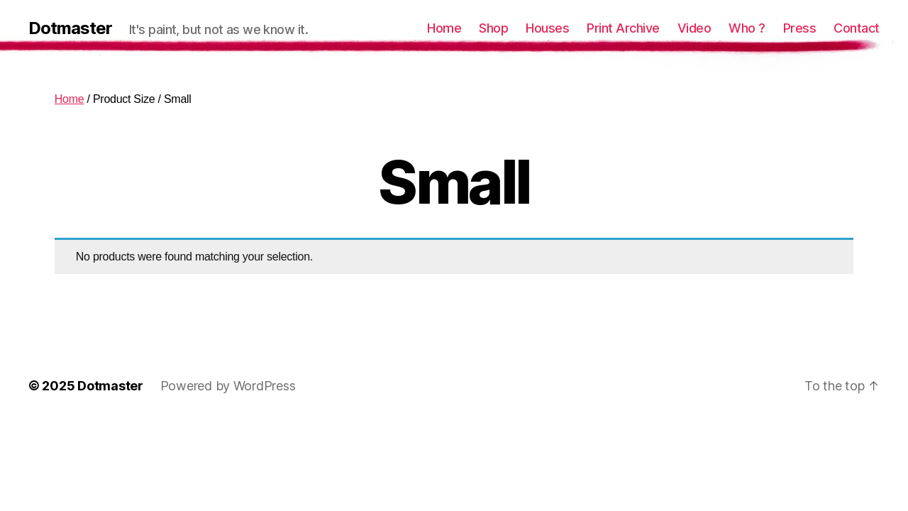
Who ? (747, 28)
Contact (857, 28)
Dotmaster (70, 28)
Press (799, 28)
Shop (493, 28)
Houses (547, 28)
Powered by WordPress (228, 385)
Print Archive (623, 28)
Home (444, 28)
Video (694, 28)
